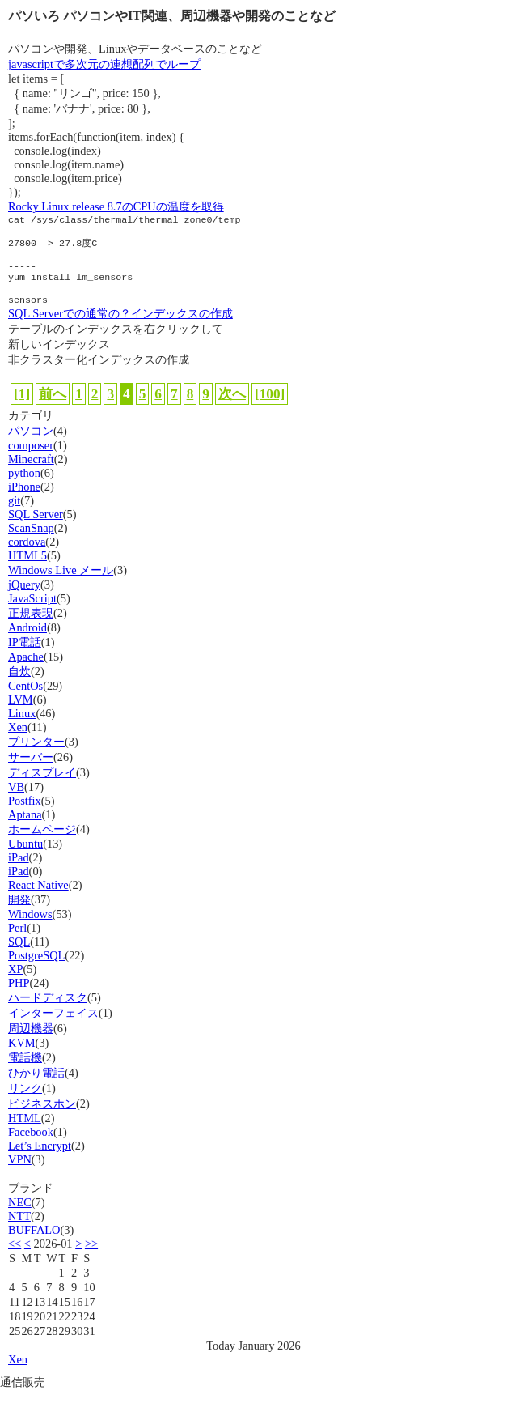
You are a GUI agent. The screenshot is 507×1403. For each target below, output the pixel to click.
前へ (52, 407)
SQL (19, 954)
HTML (24, 1131)
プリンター (36, 754)
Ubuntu (25, 856)
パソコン (30, 443)
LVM (20, 712)
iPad (18, 870)
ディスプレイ (42, 785)
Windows (30, 926)
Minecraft (31, 472)
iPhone (24, 499)
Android (27, 640)
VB (16, 799)
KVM (22, 1055)
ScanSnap (31, 540)
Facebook (30, 1144)
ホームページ (42, 841)
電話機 (25, 1070)
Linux (22, 726)
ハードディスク (47, 1010)
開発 (19, 912)
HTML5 (27, 568)
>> (91, 1256)
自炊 (19, 684)
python (24, 485)
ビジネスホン (42, 1116)
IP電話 (24, 654)
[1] (22, 407)
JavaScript (32, 611)
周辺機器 (30, 1041)
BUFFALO (34, 1242)
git (14, 513)
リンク (25, 1101)
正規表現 (30, 625)
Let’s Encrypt (39, 1158)
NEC (20, 1215)
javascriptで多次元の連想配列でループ (104, 63)
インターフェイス (53, 1025)
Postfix (24, 813)
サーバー (30, 769)
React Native (38, 897)
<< (14, 1256)
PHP (18, 995)
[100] (270, 407)
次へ (232, 407)
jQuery (24, 597)
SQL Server (35, 527)
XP (15, 982)
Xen (17, 739)
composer (30, 458)
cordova (26, 554)
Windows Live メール (60, 582)
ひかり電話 (36, 1085)
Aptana (25, 827)
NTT (19, 1228)
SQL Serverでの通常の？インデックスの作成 (120, 326)
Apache (26, 669)
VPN (20, 1172)
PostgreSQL (36, 968)
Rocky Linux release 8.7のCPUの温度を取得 (116, 206)
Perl (17, 940)
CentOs (25, 698)
